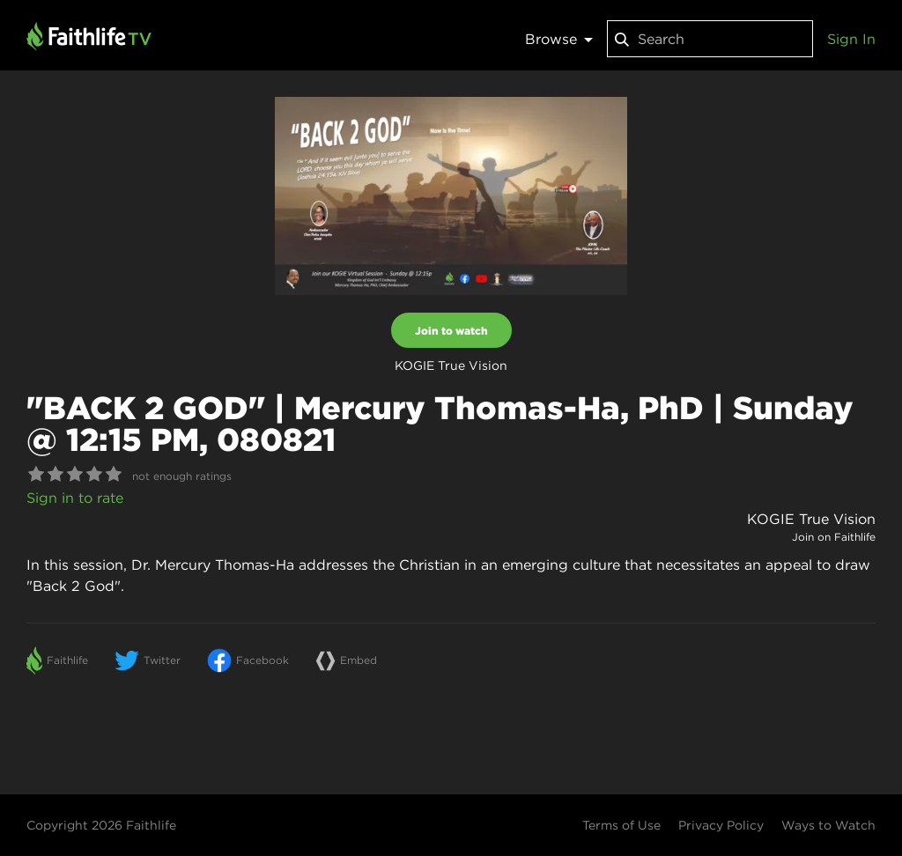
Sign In (851, 39)
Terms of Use (621, 825)
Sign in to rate (74, 497)
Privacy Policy (721, 825)
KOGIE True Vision (811, 519)
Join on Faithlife (834, 536)
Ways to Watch (828, 825)
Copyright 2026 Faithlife (101, 825)
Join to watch (451, 330)
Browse (559, 39)
